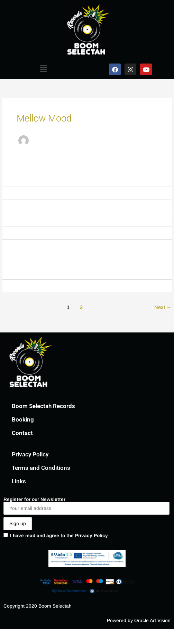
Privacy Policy (30, 454)
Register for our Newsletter (86, 506)
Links (19, 481)
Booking (23, 419)
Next (163, 307)
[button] (43, 68)
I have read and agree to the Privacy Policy (55, 535)
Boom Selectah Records (43, 406)
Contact (22, 432)
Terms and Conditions (41, 467)
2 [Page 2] (81, 307)
